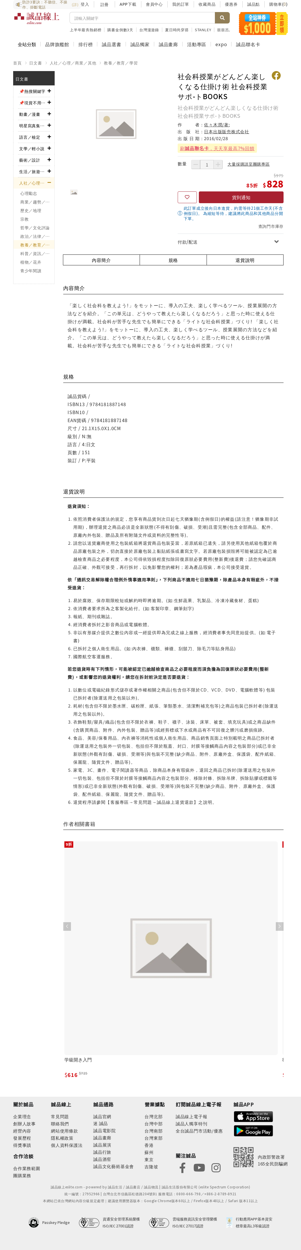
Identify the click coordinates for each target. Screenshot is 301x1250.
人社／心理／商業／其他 (73, 63)
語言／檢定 (29, 137)
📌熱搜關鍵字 (32, 91)
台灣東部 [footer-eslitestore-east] (153, 1138)
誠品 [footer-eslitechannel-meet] (103, 1123)
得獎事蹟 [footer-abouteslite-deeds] (22, 1145)
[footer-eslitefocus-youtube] (199, 1167)
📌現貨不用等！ (33, 102)
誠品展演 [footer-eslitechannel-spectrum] (102, 1145)
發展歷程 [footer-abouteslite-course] (22, 1138)
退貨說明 (245, 259)
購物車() (278, 4)
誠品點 (253, 4)
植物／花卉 (30, 262)
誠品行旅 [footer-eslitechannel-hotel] (102, 1152)
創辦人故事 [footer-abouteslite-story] (24, 1123)
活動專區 (196, 44)
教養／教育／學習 (121, 63)
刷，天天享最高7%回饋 (217, 148)
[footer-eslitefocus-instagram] (216, 1167)
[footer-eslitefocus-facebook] (182, 1167)
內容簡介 (101, 259)
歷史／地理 (30, 210)
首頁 (17, 63)
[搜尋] (142, 17)
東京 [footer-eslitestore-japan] (149, 1159)
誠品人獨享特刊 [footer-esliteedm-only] (191, 1123)
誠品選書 (111, 44)
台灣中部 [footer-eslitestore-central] (153, 1123)
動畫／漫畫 (29, 114)
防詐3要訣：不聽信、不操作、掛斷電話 (46, 4)
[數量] (207, 164)
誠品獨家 (140, 44)
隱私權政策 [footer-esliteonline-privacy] (62, 1138)
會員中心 (154, 4)
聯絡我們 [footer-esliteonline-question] (60, 1123)
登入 (85, 4)
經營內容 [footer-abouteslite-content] (22, 1131)
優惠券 (231, 4)
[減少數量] (195, 164)
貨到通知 (241, 197)
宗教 (24, 219)
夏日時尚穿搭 (177, 29)
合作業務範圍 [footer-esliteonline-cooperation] (26, 1168)
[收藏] (187, 197)
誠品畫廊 (168, 44)
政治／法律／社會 (37, 236)
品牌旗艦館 (57, 44)
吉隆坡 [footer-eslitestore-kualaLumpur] (151, 1166)
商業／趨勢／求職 (37, 202)
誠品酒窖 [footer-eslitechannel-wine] (102, 1159)
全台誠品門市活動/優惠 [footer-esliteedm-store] (199, 1131)
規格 (173, 259)
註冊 (104, 4)
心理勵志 (28, 193)
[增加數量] (218, 164)
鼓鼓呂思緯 (227, 29)
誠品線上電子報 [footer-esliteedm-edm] (191, 1116)
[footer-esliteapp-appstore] (253, 1116)
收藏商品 (207, 4)
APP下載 (128, 4)
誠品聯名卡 (248, 44)
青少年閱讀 (30, 270)
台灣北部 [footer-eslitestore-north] (153, 1116)
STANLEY (203, 29)
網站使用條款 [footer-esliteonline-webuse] (64, 1131)
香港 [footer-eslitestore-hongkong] (149, 1145)
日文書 (35, 63)
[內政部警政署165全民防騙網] (260, 1157)
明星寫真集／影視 (33, 125)
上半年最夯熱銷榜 (85, 29)
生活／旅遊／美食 (33, 171)
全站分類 (27, 44)
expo (221, 44)
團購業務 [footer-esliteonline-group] (22, 1175)
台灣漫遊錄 (149, 29)
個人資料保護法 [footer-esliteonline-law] (67, 1145)
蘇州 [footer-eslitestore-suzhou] (149, 1152)
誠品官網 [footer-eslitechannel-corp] (102, 1116)
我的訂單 (180, 4)
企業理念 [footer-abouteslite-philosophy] (22, 1116)
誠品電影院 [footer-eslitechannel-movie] (104, 1130)
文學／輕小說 (32, 148)
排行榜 (85, 44)
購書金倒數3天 (120, 29)
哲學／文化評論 (35, 227)
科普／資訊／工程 (37, 253)
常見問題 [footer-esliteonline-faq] (60, 1116)
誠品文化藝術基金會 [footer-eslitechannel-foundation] (113, 1166)
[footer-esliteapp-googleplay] (253, 1130)
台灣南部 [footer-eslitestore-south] (153, 1131)
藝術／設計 (29, 160)
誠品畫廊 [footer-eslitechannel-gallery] (102, 1138)
